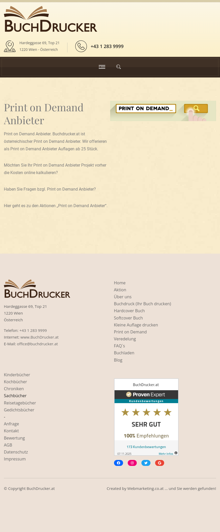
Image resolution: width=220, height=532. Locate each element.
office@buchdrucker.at (37, 343)
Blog (118, 360)
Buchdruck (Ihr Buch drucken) (142, 304)
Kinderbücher (17, 375)
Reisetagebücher (20, 403)
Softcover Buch (128, 318)
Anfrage (11, 424)
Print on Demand (130, 332)
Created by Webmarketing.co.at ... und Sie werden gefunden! (161, 488)
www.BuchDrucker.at (39, 337)
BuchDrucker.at (41, 488)
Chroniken (14, 389)
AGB (8, 445)
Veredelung (125, 339)
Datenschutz (16, 452)
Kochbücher (15, 382)
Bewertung (14, 438)
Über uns (123, 297)
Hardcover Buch (129, 311)
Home (120, 283)
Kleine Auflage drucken (136, 325)
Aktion (120, 290)
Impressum (15, 459)
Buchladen (124, 353)
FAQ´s (119, 346)
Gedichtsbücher (19, 410)
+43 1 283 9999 (107, 46)
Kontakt (11, 431)
